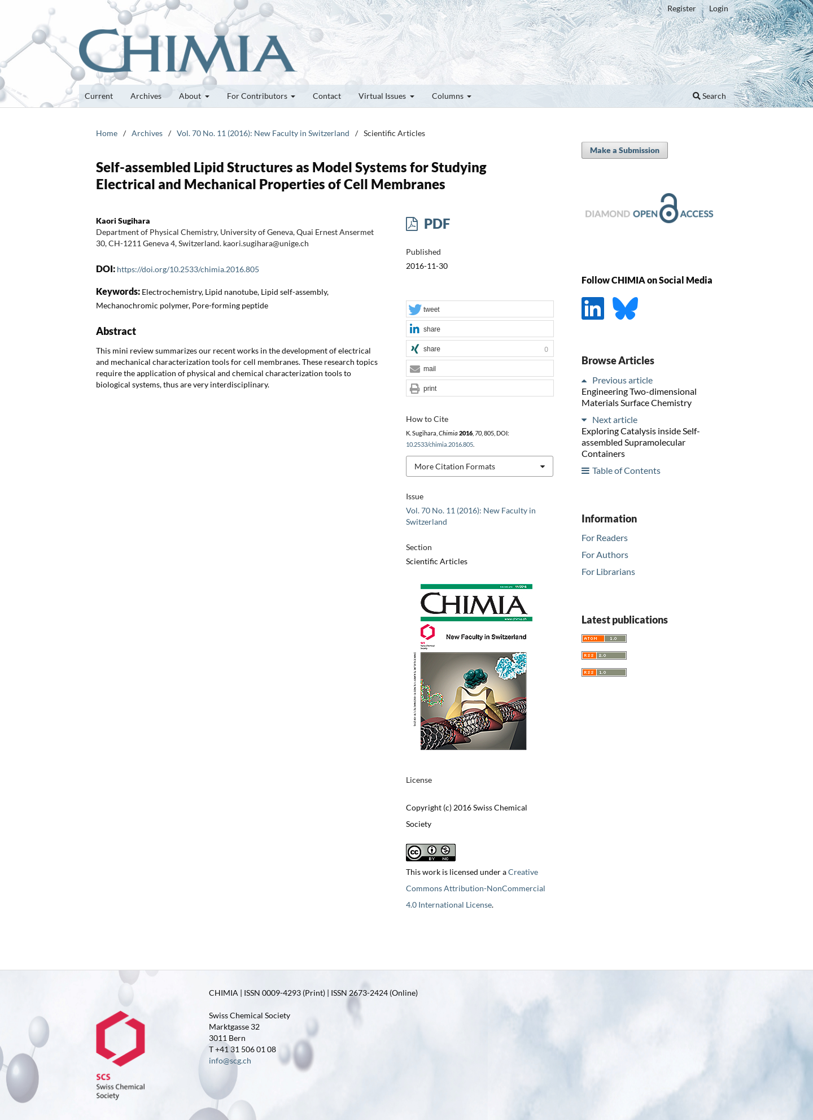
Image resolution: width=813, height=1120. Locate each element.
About (191, 96)
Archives (145, 96)
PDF (435, 223)
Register (681, 8)
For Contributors (258, 96)
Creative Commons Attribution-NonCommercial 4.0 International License (475, 888)
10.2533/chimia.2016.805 (439, 444)
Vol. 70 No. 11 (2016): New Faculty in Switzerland (263, 133)
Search (709, 96)
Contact (327, 96)
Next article (614, 419)
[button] (479, 309)
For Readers (605, 537)
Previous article (622, 379)
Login (718, 8)
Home (106, 133)
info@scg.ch (230, 1060)
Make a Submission (624, 150)
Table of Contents (626, 470)
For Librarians (608, 571)
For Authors (605, 554)
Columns (448, 96)
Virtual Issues (383, 96)
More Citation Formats (454, 466)
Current (99, 96)
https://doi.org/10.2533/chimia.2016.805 (188, 269)
